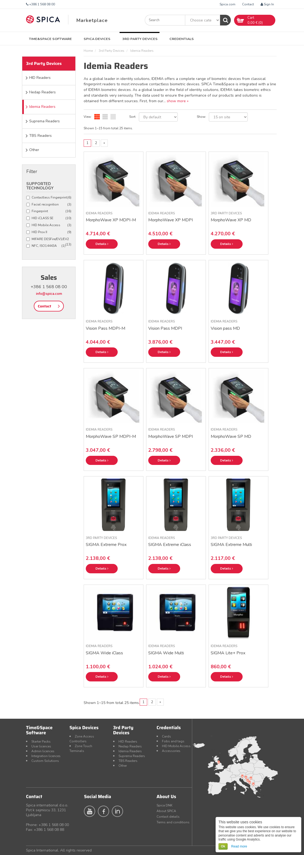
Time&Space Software (50, 38)
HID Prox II (48, 232)
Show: (201, 117)
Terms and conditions (173, 822)
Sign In (267, 4)
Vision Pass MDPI (165, 328)
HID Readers (40, 77)
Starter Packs (41, 741)
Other (34, 149)
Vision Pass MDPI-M (105, 328)
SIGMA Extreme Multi (231, 545)
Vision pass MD (225, 328)
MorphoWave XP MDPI (170, 220)
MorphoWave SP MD (231, 436)
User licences (41, 746)
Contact (248, 4)
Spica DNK (164, 805)
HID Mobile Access (48, 225)
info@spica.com (49, 293)
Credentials (181, 38)
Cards (166, 736)
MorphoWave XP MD (231, 220)
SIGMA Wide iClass (104, 653)
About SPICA (166, 811)
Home (88, 51)
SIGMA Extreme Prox (106, 545)
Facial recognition (48, 204)
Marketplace (92, 20)
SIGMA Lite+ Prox (228, 653)
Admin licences (42, 751)
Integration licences (46, 756)
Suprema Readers (44, 121)
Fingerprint (48, 211)
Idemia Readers (42, 106)
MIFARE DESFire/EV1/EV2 (48, 239)
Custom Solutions (45, 761)
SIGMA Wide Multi (166, 653)
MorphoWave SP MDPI (170, 436)
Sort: (132, 117)
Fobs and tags (173, 741)
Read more (239, 846)
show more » (177, 101)
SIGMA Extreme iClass (169, 545)
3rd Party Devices (140, 38)
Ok (223, 846)
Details (101, 244)
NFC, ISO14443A (45, 246)
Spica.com (227, 4)
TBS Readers (40, 135)
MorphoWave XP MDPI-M (111, 220)
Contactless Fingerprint (48, 197)
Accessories (171, 751)
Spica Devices (97, 38)
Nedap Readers (42, 92)
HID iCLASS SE (48, 218)
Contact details (168, 816)
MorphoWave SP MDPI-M (111, 436)
